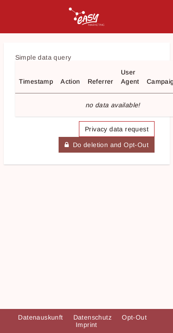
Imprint (86, 324)
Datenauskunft (41, 317)
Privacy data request (117, 129)
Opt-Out (135, 317)
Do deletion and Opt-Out (107, 144)
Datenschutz (93, 317)
